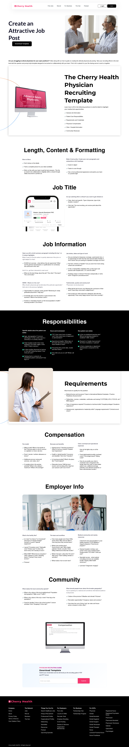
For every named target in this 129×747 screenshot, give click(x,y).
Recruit (59, 6)
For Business (68, 6)
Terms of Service (13, 718)
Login (102, 6)
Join (111, 6)
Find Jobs (50, 6)
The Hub (78, 6)
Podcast (86, 6)
